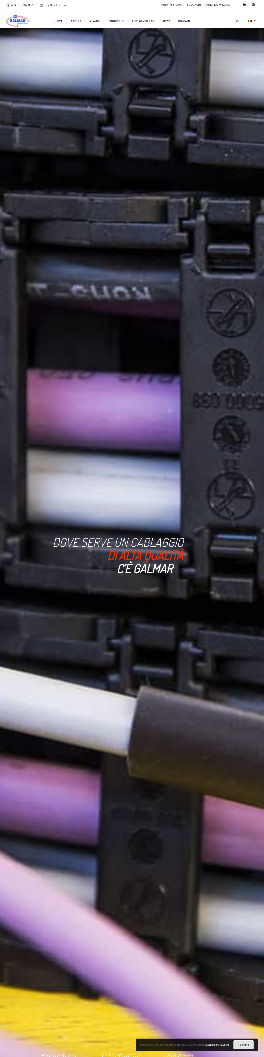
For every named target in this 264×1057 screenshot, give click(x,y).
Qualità (94, 20)
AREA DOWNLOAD (218, 4)
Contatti (184, 20)
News (166, 20)
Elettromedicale (143, 20)
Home (59, 20)
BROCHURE (194, 4)
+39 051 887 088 (22, 5)
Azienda (76, 20)
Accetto (243, 1044)
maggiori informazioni (217, 1045)
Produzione (116, 20)
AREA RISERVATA (171, 4)
